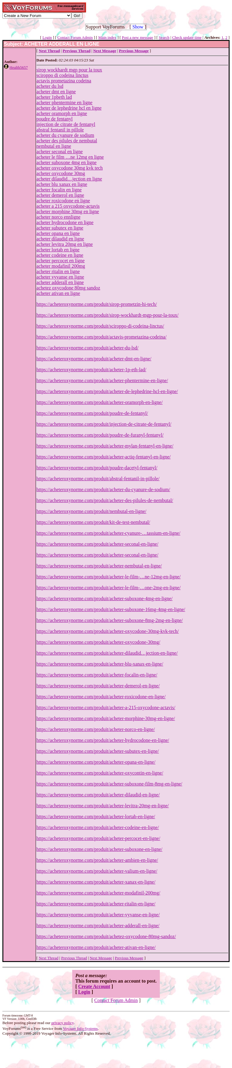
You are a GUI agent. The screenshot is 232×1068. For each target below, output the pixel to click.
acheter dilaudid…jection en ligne (69, 178)
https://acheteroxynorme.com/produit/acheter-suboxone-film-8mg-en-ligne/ (109, 783)
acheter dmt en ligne (56, 91)
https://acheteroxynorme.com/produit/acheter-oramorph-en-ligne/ (100, 402)
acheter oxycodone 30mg (61, 173)
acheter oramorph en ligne (62, 113)
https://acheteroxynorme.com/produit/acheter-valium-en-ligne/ (97, 871)
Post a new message (137, 37)
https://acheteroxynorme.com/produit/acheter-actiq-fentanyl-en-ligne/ (104, 456)
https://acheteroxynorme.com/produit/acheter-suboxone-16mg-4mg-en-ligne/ (111, 609)
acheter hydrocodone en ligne (65, 222)
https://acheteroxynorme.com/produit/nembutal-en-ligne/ (92, 511)
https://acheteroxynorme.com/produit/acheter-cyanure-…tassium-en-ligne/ (108, 533)
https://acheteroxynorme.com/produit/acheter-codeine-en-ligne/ (98, 827)
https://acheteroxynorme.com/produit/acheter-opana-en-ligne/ (96, 762)
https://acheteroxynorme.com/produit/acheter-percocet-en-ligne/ (98, 838)
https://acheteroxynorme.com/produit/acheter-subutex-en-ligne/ (98, 751)
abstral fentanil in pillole (60, 129)
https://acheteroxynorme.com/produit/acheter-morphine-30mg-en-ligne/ (106, 718)
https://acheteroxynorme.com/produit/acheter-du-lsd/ (88, 347)
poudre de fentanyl (55, 118)
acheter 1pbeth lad (54, 97)
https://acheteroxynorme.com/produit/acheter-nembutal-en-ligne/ (99, 565)
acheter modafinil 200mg (61, 266)
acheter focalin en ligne (59, 189)
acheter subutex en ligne (60, 227)
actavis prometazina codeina (64, 80)
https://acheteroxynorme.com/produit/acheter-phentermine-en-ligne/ (102, 380)
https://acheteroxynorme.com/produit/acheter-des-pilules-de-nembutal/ (105, 500)
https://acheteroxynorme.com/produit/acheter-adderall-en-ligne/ (98, 925)
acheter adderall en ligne (60, 282)
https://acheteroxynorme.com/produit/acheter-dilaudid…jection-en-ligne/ (107, 653)
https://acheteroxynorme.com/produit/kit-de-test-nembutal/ (93, 522)
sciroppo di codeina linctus (63, 75)
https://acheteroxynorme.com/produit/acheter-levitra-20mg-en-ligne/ (103, 805)
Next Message (101, 958)
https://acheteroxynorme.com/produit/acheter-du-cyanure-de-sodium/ (103, 489)
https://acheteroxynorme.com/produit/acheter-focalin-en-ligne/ (97, 674)
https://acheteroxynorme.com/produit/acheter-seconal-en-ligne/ (98, 544)
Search (164, 37)
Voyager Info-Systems (80, 1028)
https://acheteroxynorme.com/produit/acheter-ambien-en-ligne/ (97, 860)
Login (47, 37)
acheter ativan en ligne (58, 293)
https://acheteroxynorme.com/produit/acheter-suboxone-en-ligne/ (100, 849)
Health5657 (18, 67)
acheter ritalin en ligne (58, 271)
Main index (107, 37)
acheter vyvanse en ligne (60, 276)
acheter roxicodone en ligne (63, 200)
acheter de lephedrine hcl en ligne (69, 108)
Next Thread (48, 958)
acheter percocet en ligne (61, 260)
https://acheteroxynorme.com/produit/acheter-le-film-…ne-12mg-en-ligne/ (109, 576)
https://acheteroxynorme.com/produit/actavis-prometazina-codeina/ (102, 336)
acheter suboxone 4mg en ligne (67, 162)
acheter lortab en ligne (58, 249)
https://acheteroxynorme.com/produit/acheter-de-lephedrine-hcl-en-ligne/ (107, 391)
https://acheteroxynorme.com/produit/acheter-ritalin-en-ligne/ (96, 903)
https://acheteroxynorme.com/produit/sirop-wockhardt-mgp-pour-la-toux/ (108, 315)
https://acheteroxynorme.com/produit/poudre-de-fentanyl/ (92, 413)
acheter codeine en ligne (60, 255)
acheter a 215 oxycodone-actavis (68, 206)
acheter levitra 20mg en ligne (65, 244)
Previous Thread (74, 958)
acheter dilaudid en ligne (60, 238)
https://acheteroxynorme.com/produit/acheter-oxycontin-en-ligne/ (100, 772)
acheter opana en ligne (58, 233)
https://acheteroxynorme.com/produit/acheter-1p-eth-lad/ (92, 369)
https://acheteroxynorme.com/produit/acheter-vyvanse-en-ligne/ (98, 914)
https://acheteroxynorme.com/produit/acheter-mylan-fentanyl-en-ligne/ (105, 445)
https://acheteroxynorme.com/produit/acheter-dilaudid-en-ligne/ (98, 794)
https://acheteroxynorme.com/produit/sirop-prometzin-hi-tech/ (97, 304)
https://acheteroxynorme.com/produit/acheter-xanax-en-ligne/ (96, 881)
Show (137, 26)
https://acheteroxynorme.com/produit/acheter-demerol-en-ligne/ (98, 685)
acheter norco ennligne (59, 217)
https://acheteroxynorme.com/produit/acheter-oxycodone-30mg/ (98, 642)
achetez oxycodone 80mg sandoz (68, 287)
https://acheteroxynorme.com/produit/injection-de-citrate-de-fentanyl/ (104, 424)
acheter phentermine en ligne (64, 102)
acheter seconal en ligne (60, 151)
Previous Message (129, 958)
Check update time (186, 37)
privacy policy (62, 1022)
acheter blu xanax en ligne (62, 184)
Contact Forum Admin (75, 37)
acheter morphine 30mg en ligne (68, 211)
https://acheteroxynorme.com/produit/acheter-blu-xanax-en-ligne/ (100, 663)
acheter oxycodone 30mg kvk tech (70, 167)
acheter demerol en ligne (60, 195)
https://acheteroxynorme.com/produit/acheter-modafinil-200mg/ (98, 892)
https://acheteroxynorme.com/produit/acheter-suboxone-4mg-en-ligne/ (105, 598)
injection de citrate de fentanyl (66, 124)
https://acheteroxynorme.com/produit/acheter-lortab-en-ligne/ (96, 816)
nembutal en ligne (54, 146)
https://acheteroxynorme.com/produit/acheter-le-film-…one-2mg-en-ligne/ (109, 587)
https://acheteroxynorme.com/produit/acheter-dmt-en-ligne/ (94, 358)
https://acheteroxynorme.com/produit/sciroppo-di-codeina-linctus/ (100, 326)
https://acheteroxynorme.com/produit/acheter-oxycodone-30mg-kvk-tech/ (108, 631)
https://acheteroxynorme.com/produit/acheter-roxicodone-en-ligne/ (101, 696)
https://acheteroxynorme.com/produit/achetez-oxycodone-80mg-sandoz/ (106, 936)
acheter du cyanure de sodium (65, 135)
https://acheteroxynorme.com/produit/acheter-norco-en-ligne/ (96, 729)
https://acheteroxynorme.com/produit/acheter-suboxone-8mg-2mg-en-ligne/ (110, 620)
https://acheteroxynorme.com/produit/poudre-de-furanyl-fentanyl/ (100, 435)
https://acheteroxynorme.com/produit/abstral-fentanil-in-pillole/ (98, 478)
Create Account (94, 986)
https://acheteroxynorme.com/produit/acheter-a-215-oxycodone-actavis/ (106, 707)
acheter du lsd (50, 86)
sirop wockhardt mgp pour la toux (69, 69)
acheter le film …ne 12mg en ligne (70, 157)
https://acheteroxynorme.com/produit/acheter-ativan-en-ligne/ (96, 947)
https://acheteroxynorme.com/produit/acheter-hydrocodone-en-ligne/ (103, 740)
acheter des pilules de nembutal (67, 140)
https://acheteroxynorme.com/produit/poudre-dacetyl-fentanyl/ (97, 467)
